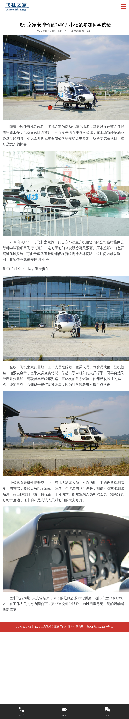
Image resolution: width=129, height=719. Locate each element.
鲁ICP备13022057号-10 (100, 626)
